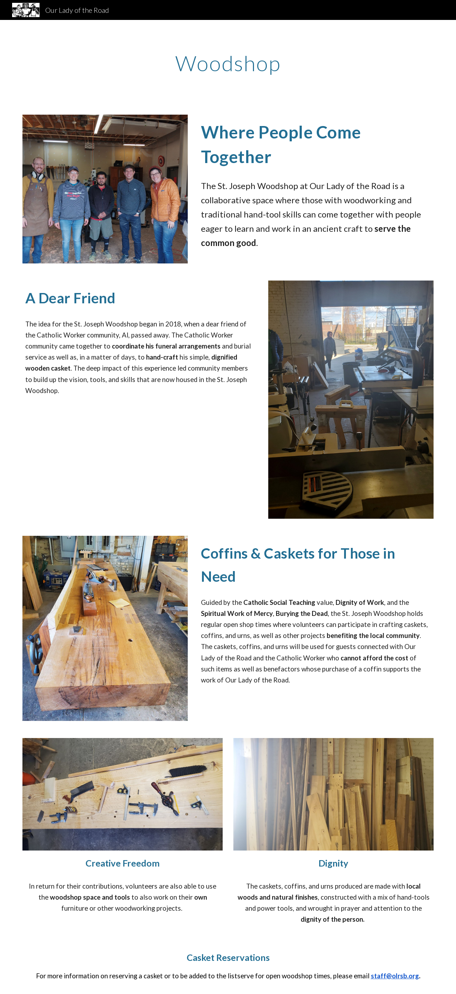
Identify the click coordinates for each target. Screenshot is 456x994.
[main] (228, 63)
